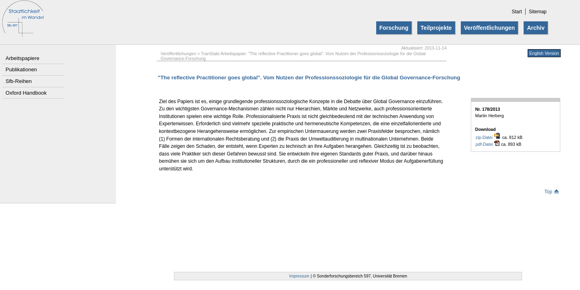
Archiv (536, 28)
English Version (544, 53)
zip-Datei (488, 137)
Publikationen (21, 69)
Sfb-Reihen (19, 81)
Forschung (393, 28)
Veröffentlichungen (489, 28)
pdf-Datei (487, 144)
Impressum (299, 276)
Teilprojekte (436, 28)
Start (517, 11)
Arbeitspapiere (22, 58)
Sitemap (538, 11)
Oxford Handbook (26, 93)
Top (551, 192)
